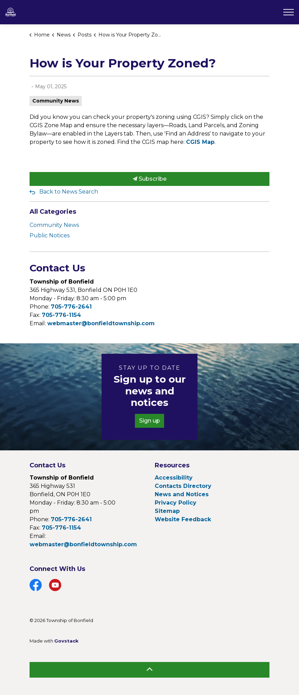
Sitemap (167, 511)
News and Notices (182, 494)
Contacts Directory (183, 486)
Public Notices (50, 235)
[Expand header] (288, 12)
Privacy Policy (175, 502)
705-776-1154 (61, 315)
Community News (55, 101)
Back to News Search (68, 191)
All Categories (53, 211)
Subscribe (149, 179)
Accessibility (174, 477)
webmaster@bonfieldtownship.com (101, 323)
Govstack (66, 641)
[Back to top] (149, 670)
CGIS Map (200, 142)
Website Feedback (183, 519)
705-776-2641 (71, 306)
